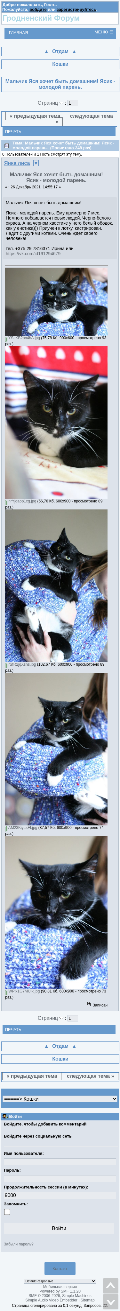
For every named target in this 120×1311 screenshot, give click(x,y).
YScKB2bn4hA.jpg (22, 338)
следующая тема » (84, 118)
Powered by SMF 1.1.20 (60, 1291)
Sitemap (88, 1300)
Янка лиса (17, 163)
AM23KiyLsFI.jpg (21, 827)
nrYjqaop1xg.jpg (20, 501)
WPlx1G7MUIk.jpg (22, 991)
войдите (38, 9)
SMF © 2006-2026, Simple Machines (59, 1295)
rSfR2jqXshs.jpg (20, 664)
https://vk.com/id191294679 (33, 253)
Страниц (51, 103)
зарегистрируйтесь (76, 9)
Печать (13, 131)
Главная (18, 32)
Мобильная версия (60, 1287)
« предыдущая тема (35, 116)
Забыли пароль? (19, 1244)
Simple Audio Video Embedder (51, 1300)
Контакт (60, 1268)
